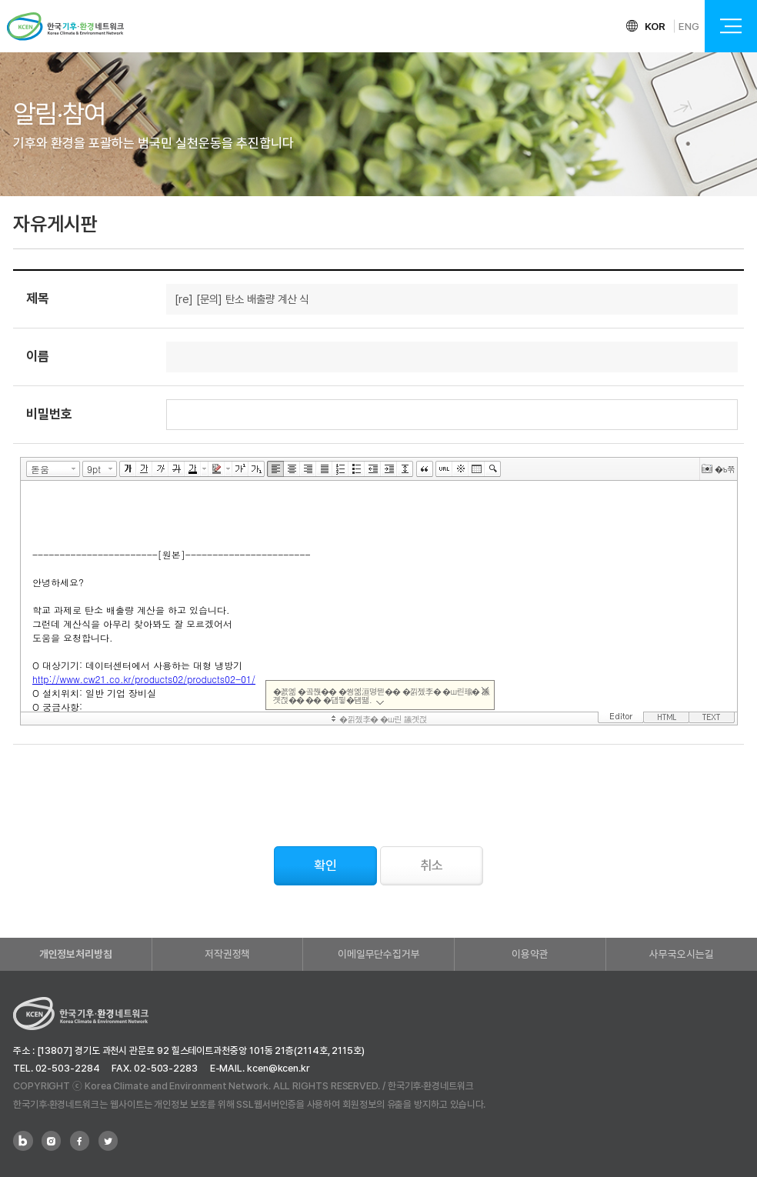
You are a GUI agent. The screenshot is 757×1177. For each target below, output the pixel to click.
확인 (325, 865)
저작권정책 (228, 954)
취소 (431, 865)
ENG (689, 26)
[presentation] (130, 790)
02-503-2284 (67, 1068)
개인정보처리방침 (75, 954)
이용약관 (530, 954)
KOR (655, 26)
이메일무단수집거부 (379, 954)
